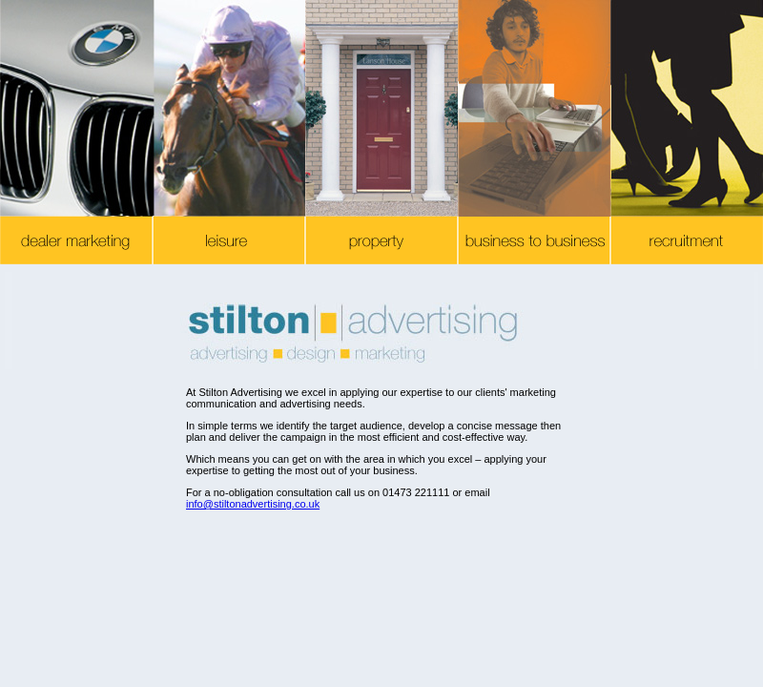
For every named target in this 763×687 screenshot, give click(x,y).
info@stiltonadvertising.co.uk (253, 504)
